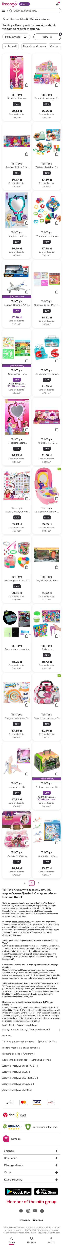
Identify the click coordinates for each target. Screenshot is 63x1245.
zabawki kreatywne (21, 921)
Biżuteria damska (11, 1053)
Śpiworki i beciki (46, 1041)
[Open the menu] (3, 11)
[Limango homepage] (9, 4)
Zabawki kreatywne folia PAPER (19, 1065)
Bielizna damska (29, 1047)
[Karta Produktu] (16, 87)
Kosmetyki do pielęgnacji (15, 1059)
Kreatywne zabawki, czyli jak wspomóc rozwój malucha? (26, 1032)
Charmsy (28, 1053)
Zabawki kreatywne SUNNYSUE (19, 1077)
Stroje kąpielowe (40, 1059)
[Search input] (33, 11)
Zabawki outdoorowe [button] (34, 46)
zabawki (14, 903)
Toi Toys (6, 1041)
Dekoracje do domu (24, 1041)
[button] (16, 36)
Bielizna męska (10, 1047)
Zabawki (10, 46)
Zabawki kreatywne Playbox (17, 1084)
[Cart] (27, 85)
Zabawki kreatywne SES (15, 1071)
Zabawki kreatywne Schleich (17, 1090)
